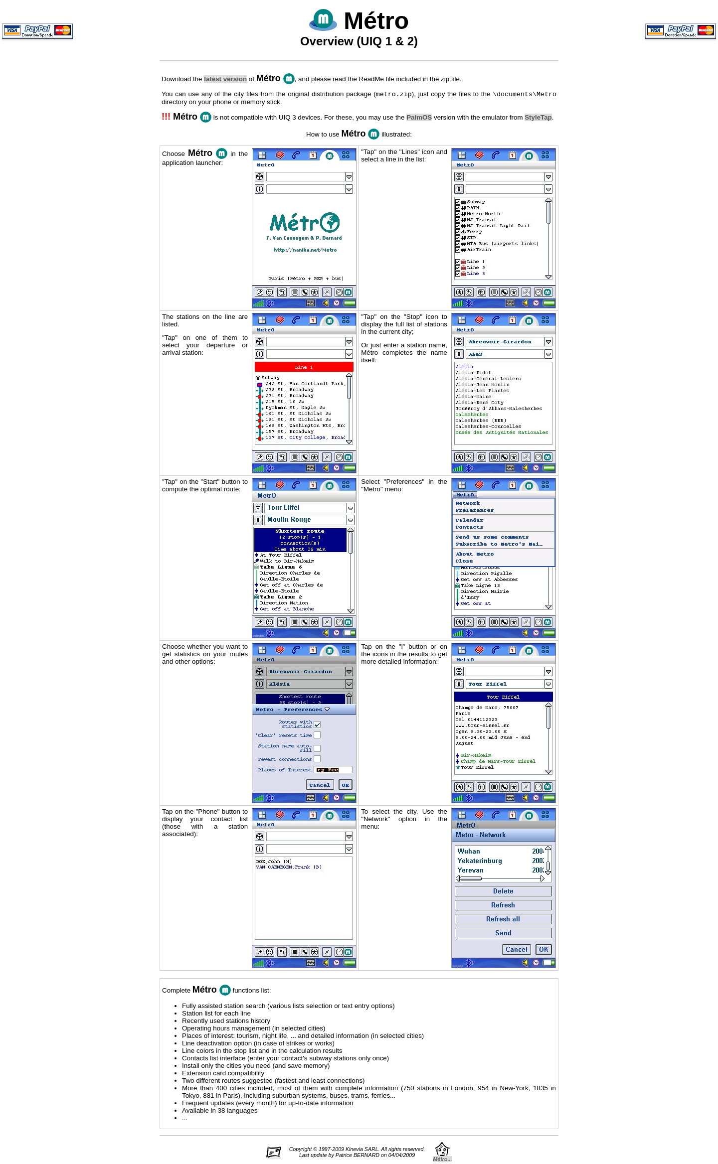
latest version (225, 79)
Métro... (442, 1160)
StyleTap (538, 118)
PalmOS (419, 118)
